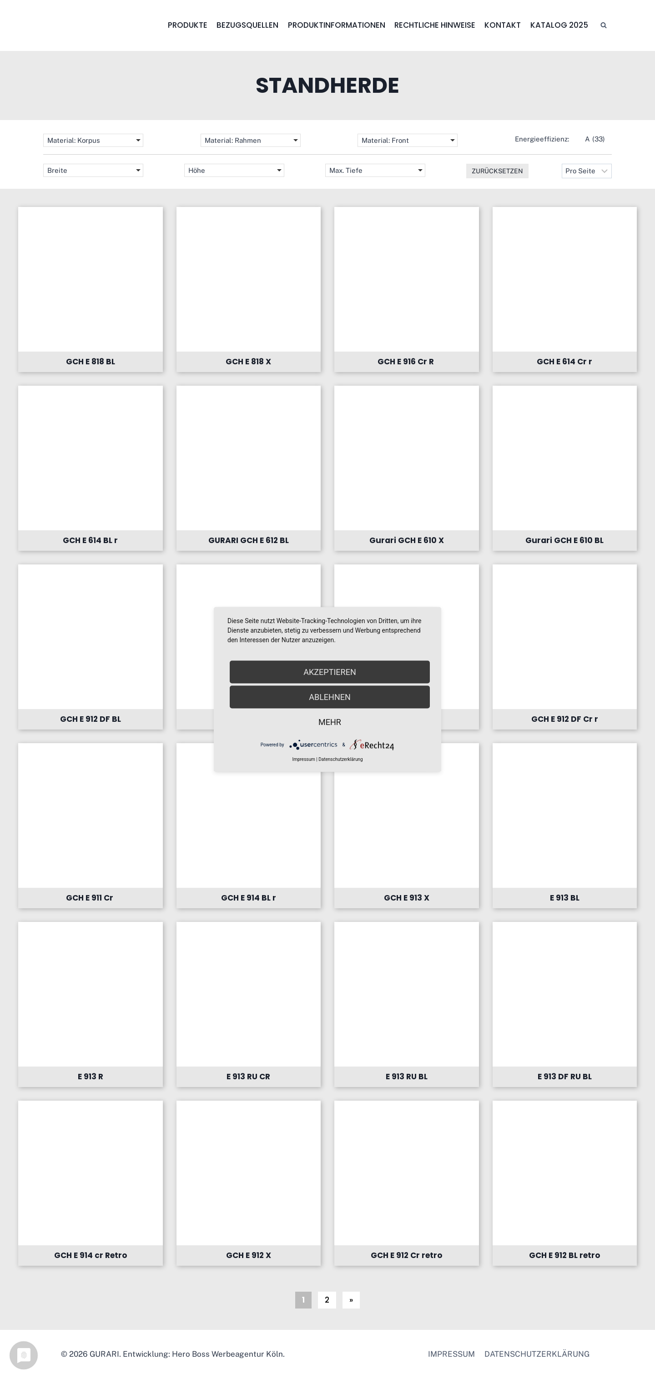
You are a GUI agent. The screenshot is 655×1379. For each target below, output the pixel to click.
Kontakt (502, 25)
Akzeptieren (329, 672)
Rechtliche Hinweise (434, 25)
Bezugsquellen (247, 25)
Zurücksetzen (497, 171)
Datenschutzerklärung (537, 1354)
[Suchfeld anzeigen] (603, 25)
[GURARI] (100, 25)
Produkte (187, 25)
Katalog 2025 (559, 25)
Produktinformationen (336, 25)
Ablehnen (330, 697)
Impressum (451, 1354)
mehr (329, 722)
